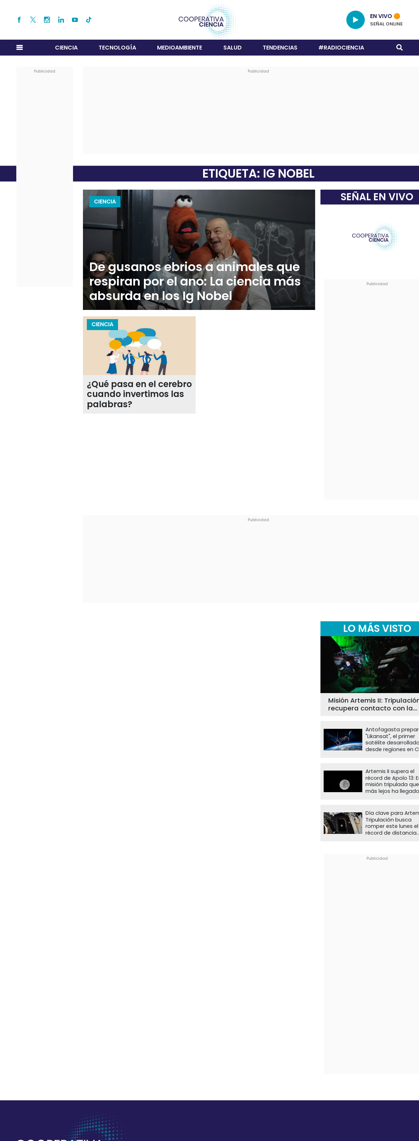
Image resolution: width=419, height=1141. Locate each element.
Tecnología (117, 48)
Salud (232, 48)
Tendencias (280, 48)
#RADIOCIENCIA (341, 48)
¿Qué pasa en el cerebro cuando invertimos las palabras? (139, 394)
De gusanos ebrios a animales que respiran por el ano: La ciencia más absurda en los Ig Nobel (195, 281)
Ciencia (66, 48)
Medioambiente (179, 48)
